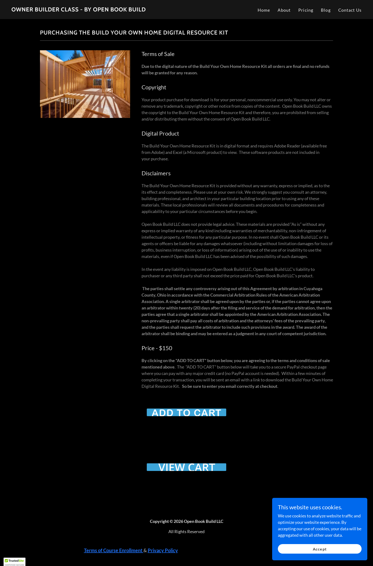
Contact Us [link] (350, 10)
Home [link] (264, 10)
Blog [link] (326, 10)
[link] (78, 9)
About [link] (284, 10)
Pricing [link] (305, 10)
